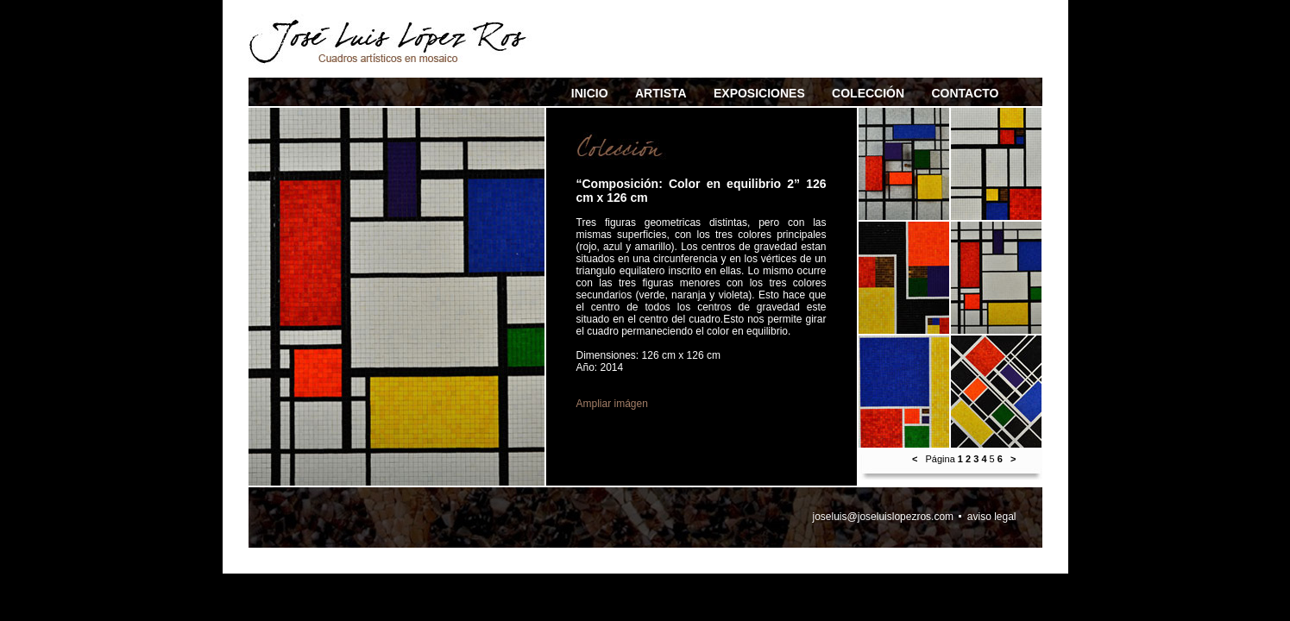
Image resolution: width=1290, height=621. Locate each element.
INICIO (589, 93)
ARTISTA (661, 93)
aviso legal (991, 517)
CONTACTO (964, 93)
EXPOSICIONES (759, 93)
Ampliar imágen (612, 404)
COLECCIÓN (868, 93)
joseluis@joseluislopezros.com (883, 517)
